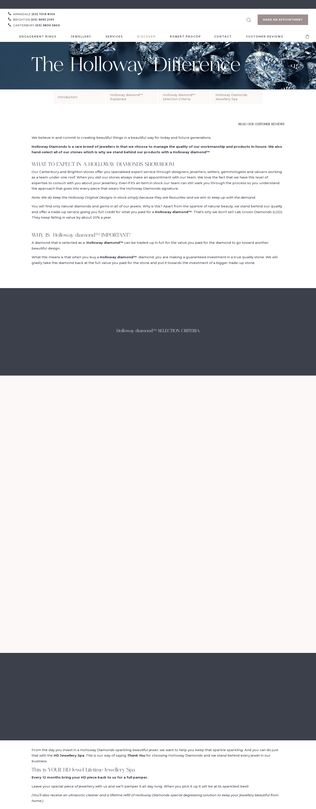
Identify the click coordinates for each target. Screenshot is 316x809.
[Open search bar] (249, 19)
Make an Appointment (283, 19)
